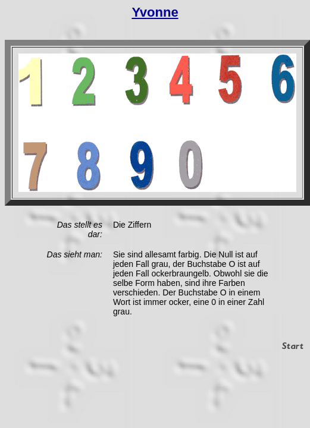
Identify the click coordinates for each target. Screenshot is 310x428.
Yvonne (154, 12)
